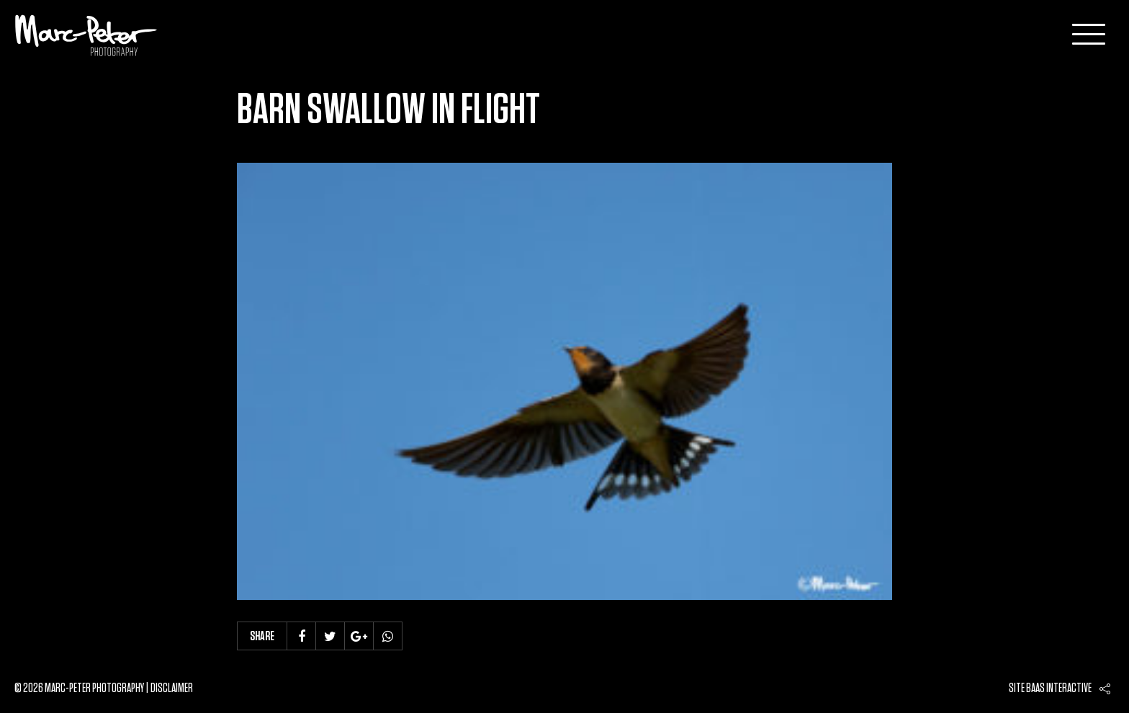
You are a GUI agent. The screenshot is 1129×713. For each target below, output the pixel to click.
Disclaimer (171, 688)
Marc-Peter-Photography (86, 35)
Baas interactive (1059, 688)
